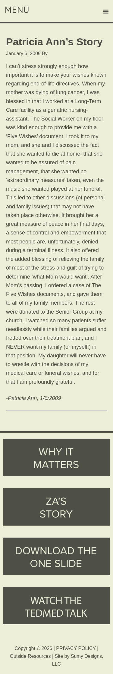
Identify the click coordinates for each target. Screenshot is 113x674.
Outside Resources (30, 656)
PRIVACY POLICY (76, 648)
